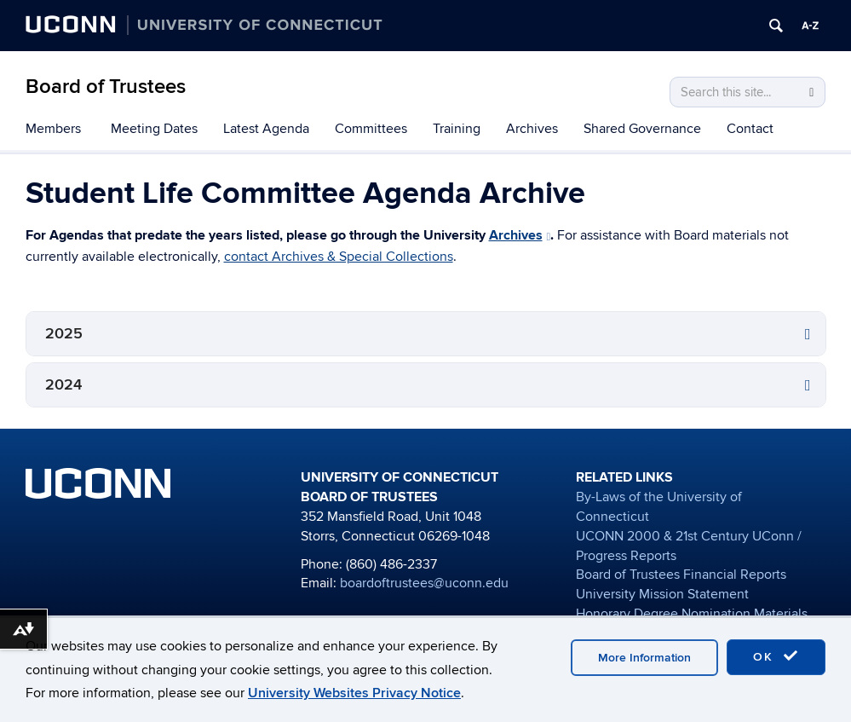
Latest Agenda (266, 128)
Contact (750, 128)
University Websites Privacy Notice (354, 693)
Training (456, 128)
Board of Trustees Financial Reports (681, 574)
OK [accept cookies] (776, 656)
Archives (532, 128)
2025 (64, 334)
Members (53, 128)
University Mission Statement (662, 594)
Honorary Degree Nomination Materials (692, 613)
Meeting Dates (154, 128)
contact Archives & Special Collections (338, 256)
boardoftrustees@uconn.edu (424, 583)
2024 (63, 385)
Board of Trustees (106, 86)
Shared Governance (642, 128)
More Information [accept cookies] (644, 657)
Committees (371, 128)
